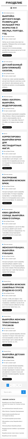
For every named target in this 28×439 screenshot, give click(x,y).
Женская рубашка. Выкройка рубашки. (13, 250)
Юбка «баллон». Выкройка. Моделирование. (12, 102)
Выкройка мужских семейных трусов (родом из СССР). (13, 287)
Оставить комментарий (10, 39)
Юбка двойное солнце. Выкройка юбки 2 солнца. (13, 215)
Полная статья (7, 55)
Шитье (5, 133)
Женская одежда (8, 96)
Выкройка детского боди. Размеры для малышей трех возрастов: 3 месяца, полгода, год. (12, 25)
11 (18, 385)
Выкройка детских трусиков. (13, 356)
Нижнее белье (7, 281)
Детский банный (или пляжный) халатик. (12, 67)
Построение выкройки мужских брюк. (13, 180)
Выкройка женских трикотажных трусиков (13, 322)
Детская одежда (8, 61)
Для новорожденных (9, 13)
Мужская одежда (8, 174)
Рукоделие (14, 3)
